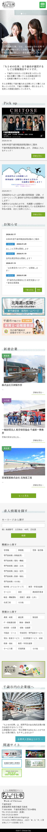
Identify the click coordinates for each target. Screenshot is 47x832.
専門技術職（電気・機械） (14, 560)
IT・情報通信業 (10, 622)
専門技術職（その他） (12, 581)
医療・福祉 (8, 643)
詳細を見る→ (38, 156)
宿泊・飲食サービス (12, 638)
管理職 (6, 550)
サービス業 (8, 648)
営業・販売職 (38, 550)
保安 (20, 592)
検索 (24, 535)
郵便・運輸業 (25, 622)
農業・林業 (8, 617)
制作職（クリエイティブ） (14, 586)
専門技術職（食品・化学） (14, 571)
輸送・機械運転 (10, 597)
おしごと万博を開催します (17, 248)
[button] (3, 35)
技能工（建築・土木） (28, 597)
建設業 (20, 617)
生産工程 (7, 602)
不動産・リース (10, 633)
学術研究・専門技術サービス (31, 633)
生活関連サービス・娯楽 (33, 638)
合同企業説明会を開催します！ (19, 258)
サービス (7, 592)
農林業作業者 (38, 592)
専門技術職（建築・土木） (14, 566)
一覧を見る (29, 290)
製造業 (35, 617)
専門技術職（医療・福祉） (14, 576)
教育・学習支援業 (36, 586)
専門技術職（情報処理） (13, 555)
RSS (38, 290)
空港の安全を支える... (23, 418)
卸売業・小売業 (10, 627)
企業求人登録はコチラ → (30, 739)
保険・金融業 (25, 627)
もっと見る (24, 495)
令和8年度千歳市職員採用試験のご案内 (22, 239)
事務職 (20, 550)
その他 (20, 602)
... (23, 372)
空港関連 (21, 648)
